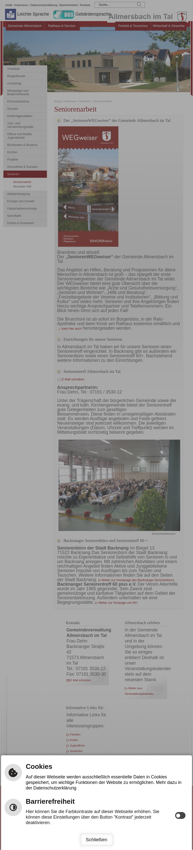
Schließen (96, 839)
